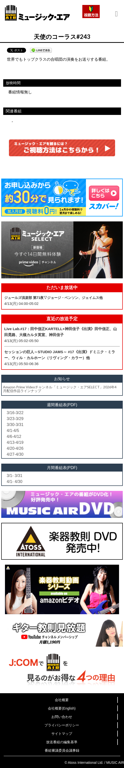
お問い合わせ (61, 717)
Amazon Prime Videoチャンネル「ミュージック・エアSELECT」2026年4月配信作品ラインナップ (60, 389)
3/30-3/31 (15, 425)
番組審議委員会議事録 (62, 750)
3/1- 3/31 (14, 476)
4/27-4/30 (15, 454)
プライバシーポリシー (61, 725)
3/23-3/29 (15, 419)
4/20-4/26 (15, 448)
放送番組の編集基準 (61, 742)
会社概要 (62, 700)
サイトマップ (61, 734)
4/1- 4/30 (14, 481)
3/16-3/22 (15, 413)
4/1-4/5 (13, 430)
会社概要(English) (61, 708)
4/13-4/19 (15, 442)
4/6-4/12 (14, 436)
